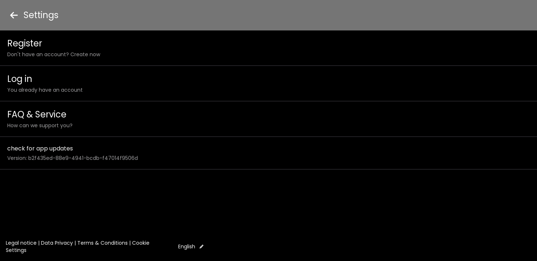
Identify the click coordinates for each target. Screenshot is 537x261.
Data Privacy (57, 242)
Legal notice (21, 242)
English (191, 246)
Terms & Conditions (102, 242)
